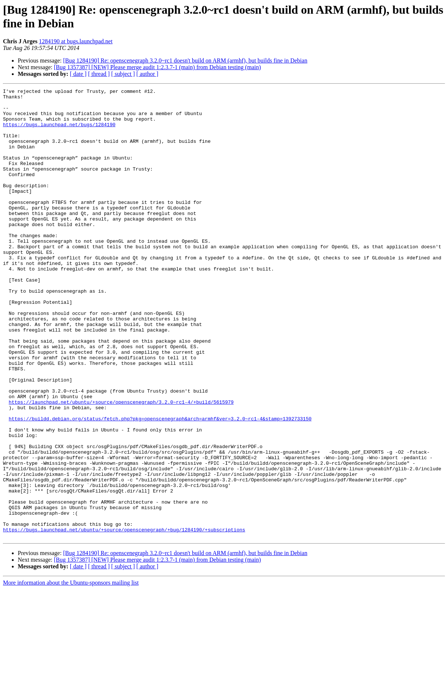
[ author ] (147, 74)
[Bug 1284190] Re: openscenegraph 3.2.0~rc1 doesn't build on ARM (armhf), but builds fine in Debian (185, 60)
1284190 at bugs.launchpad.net (75, 41)
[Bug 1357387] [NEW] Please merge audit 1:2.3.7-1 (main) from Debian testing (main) (157, 67)
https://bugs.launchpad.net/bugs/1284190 (59, 132)
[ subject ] (123, 74)
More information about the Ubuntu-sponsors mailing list (71, 672)
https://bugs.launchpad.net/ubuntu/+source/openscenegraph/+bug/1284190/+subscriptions (124, 618)
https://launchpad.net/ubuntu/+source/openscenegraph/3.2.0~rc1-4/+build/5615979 (121, 465)
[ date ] (78, 74)
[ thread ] (99, 74)
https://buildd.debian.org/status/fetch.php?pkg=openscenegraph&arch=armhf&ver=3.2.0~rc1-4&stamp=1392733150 (160, 485)
